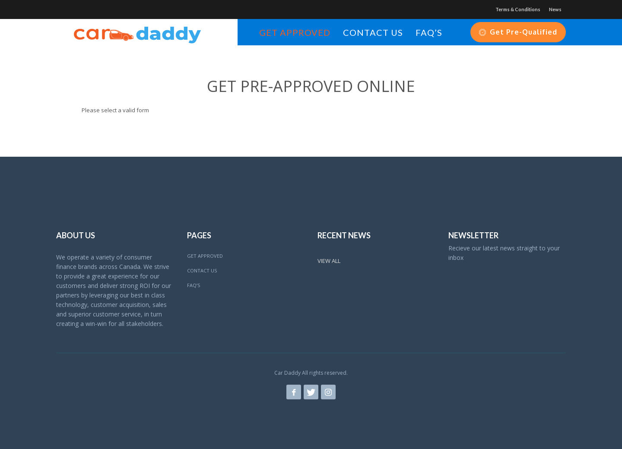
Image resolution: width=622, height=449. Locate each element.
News (555, 9)
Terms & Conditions (517, 9)
